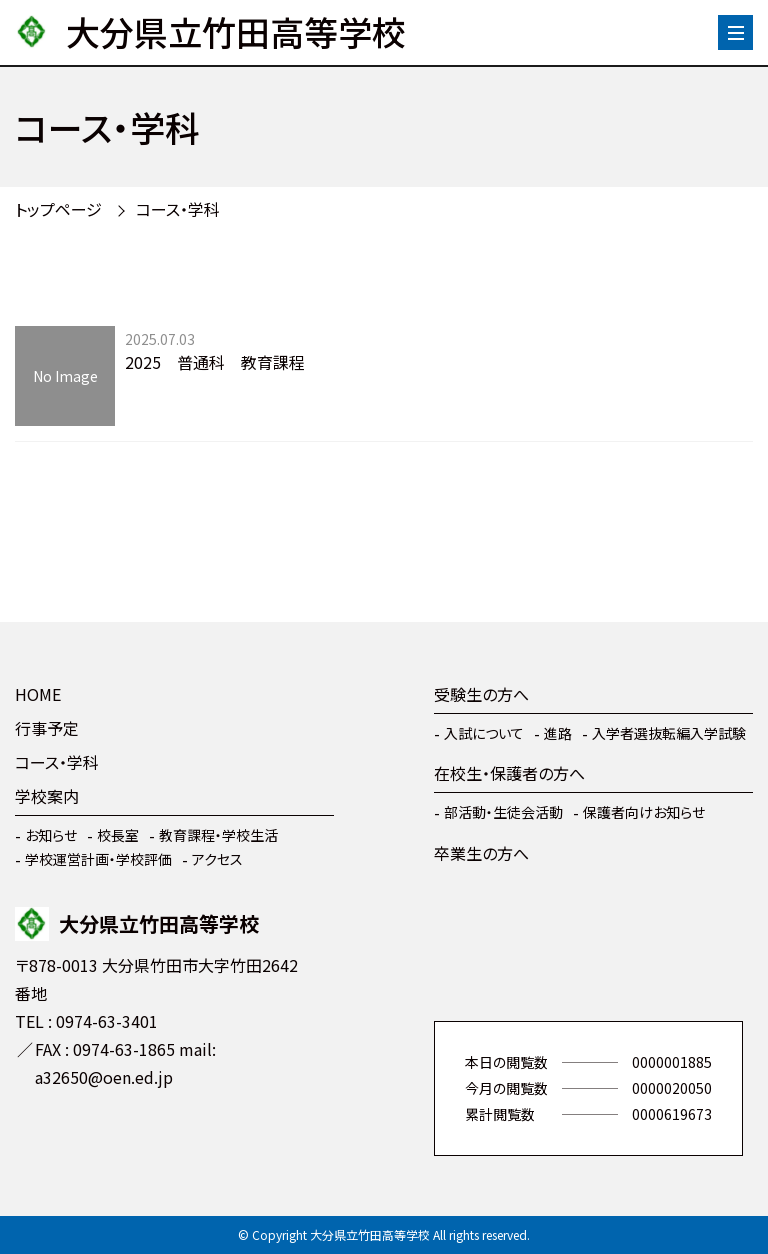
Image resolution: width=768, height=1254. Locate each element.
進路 (558, 733)
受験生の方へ (481, 694)
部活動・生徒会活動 (503, 812)
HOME (38, 694)
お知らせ (51, 835)
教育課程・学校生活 (218, 835)
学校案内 (47, 796)
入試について (484, 733)
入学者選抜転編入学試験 (669, 733)
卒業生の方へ (481, 853)
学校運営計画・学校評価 (98, 859)
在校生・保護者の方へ (509, 773)
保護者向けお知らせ (644, 812)
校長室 (118, 835)
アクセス (217, 859)
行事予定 (47, 728)
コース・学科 (178, 209)
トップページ (58, 209)
